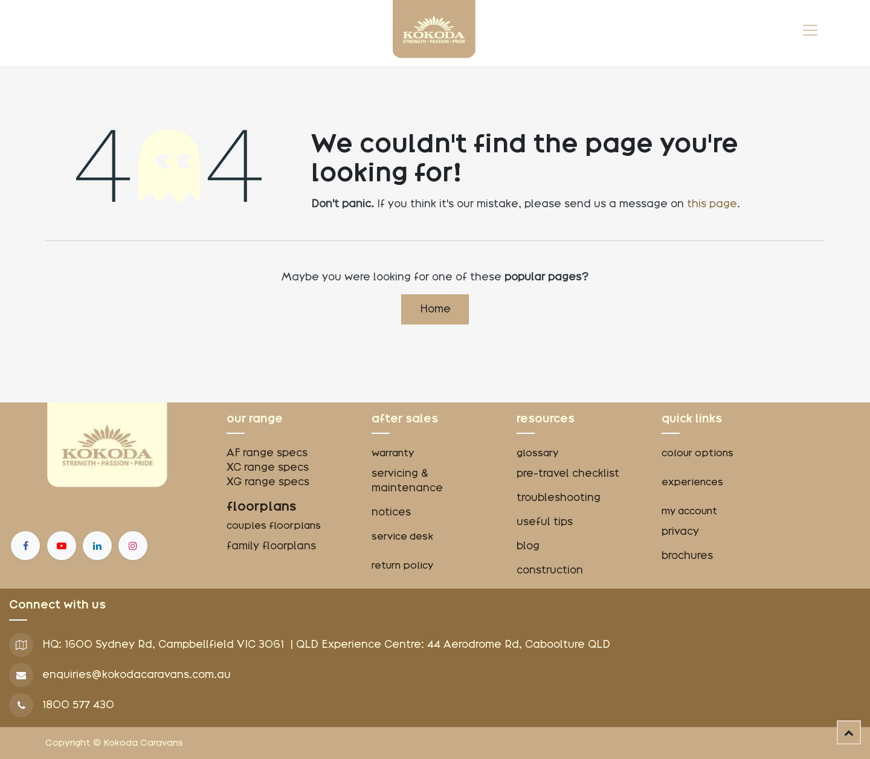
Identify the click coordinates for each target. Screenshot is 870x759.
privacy (680, 531)
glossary (537, 453)
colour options (697, 453)
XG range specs (268, 482)
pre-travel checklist (568, 473)
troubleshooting (559, 497)
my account (689, 511)
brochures (687, 555)
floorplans (262, 506)
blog (528, 546)
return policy (402, 565)
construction (550, 570)
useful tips (545, 522)
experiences (692, 482)
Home (435, 309)
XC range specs (268, 467)
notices (391, 512)
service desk (402, 536)
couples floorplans (275, 525)
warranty (393, 453)
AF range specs (267, 453)
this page (712, 204)
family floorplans (271, 546)
